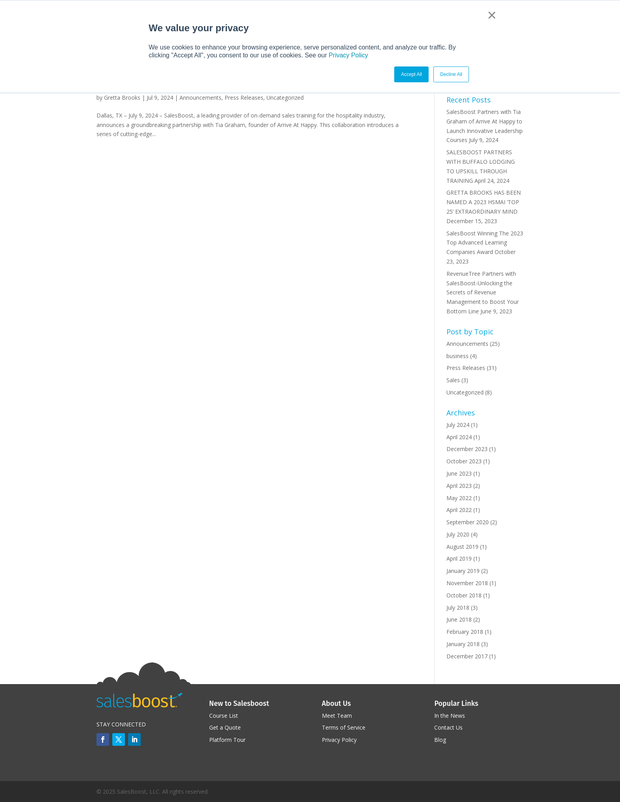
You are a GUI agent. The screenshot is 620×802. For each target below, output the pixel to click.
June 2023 (459, 473)
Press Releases (244, 97)
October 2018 (464, 595)
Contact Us (448, 727)
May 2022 (459, 498)
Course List (223, 715)
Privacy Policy (348, 55)
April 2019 (459, 558)
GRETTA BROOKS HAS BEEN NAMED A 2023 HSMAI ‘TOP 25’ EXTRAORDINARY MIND (483, 202)
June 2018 (459, 619)
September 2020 (467, 522)
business (457, 356)
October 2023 (464, 461)
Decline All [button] (451, 74)
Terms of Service (343, 727)
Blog (440, 739)
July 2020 (457, 534)
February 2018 (464, 631)
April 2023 (459, 485)
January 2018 (463, 644)
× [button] (491, 15)
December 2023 (467, 449)
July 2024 (457, 424)
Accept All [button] (411, 74)
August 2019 (462, 546)
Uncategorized (285, 97)
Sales (453, 380)
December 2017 (467, 656)
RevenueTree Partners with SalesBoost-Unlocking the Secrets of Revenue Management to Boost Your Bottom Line (482, 292)
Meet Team (337, 715)
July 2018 (457, 607)
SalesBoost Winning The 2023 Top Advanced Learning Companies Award (484, 242)
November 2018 (467, 583)
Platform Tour (227, 739)
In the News (449, 715)
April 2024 (459, 437)
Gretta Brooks (122, 97)
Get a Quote (225, 727)
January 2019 (463, 570)
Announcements (200, 97)
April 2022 (459, 510)
